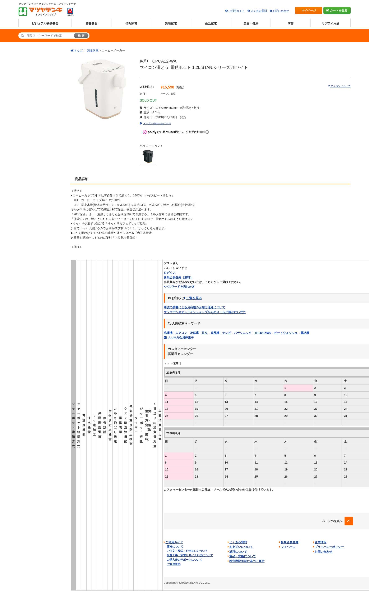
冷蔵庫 (194, 332)
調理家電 (171, 23)
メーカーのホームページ (157, 123)
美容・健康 (251, 23)
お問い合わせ (281, 10)
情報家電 (131, 23)
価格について (175, 546)
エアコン (181, 332)
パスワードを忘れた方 (180, 286)
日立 (205, 332)
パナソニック (243, 332)
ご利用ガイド (236, 10)
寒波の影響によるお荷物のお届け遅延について (194, 307)
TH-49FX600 (262, 332)
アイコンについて (339, 86)
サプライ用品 (330, 23)
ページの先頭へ (332, 521)
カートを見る (336, 10)
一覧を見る (194, 298)
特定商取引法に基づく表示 (246, 561)
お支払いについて (241, 546)
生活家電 (211, 23)
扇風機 (215, 332)
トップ (78, 50)
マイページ (308, 10)
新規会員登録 (178, 277)
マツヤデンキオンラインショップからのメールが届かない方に (205, 312)
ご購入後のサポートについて (184, 559)
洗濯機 (168, 332)
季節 (291, 23)
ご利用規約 (173, 564)
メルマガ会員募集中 (179, 337)
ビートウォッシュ (285, 332)
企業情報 (320, 542)
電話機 (304, 332)
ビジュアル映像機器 (45, 23)
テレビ (226, 332)
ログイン (169, 272)
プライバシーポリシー (329, 546)
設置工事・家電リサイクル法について (190, 555)
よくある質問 (258, 10)
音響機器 (91, 23)
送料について (238, 551)
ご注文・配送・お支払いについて (187, 550)
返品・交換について (242, 556)
